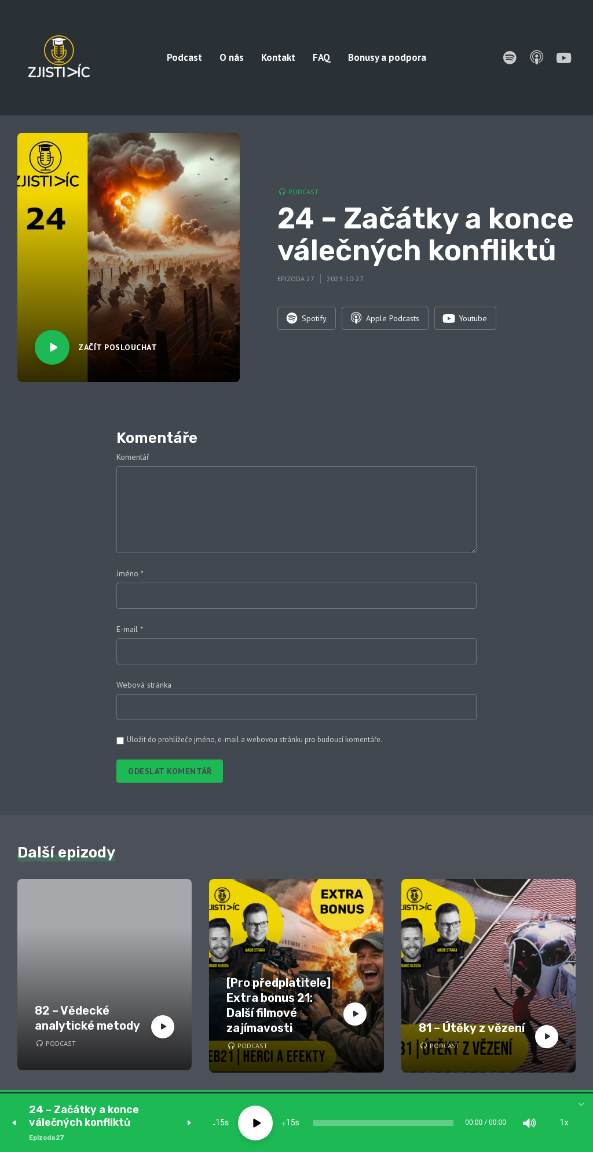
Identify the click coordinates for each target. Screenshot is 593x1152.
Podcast (184, 57)
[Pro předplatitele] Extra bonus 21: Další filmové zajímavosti (278, 1005)
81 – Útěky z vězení (472, 1028)
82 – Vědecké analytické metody (87, 1018)
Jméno (130, 573)
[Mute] (529, 1123)
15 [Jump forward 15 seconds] (290, 1123)
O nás (231, 57)
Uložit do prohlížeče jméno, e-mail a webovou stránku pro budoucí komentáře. (254, 739)
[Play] (255, 1123)
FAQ (322, 57)
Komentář (132, 457)
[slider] (383, 1123)
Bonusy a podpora (387, 57)
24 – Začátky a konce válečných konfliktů (84, 1116)
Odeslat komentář (169, 771)
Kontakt (278, 57)
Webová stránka (143, 684)
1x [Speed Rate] (564, 1123)
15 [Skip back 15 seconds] (220, 1123)
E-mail (129, 629)
